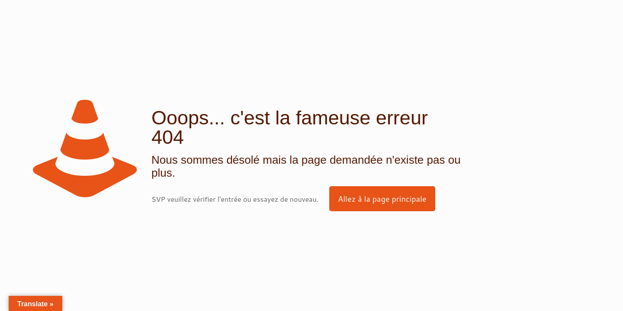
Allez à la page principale (382, 198)
